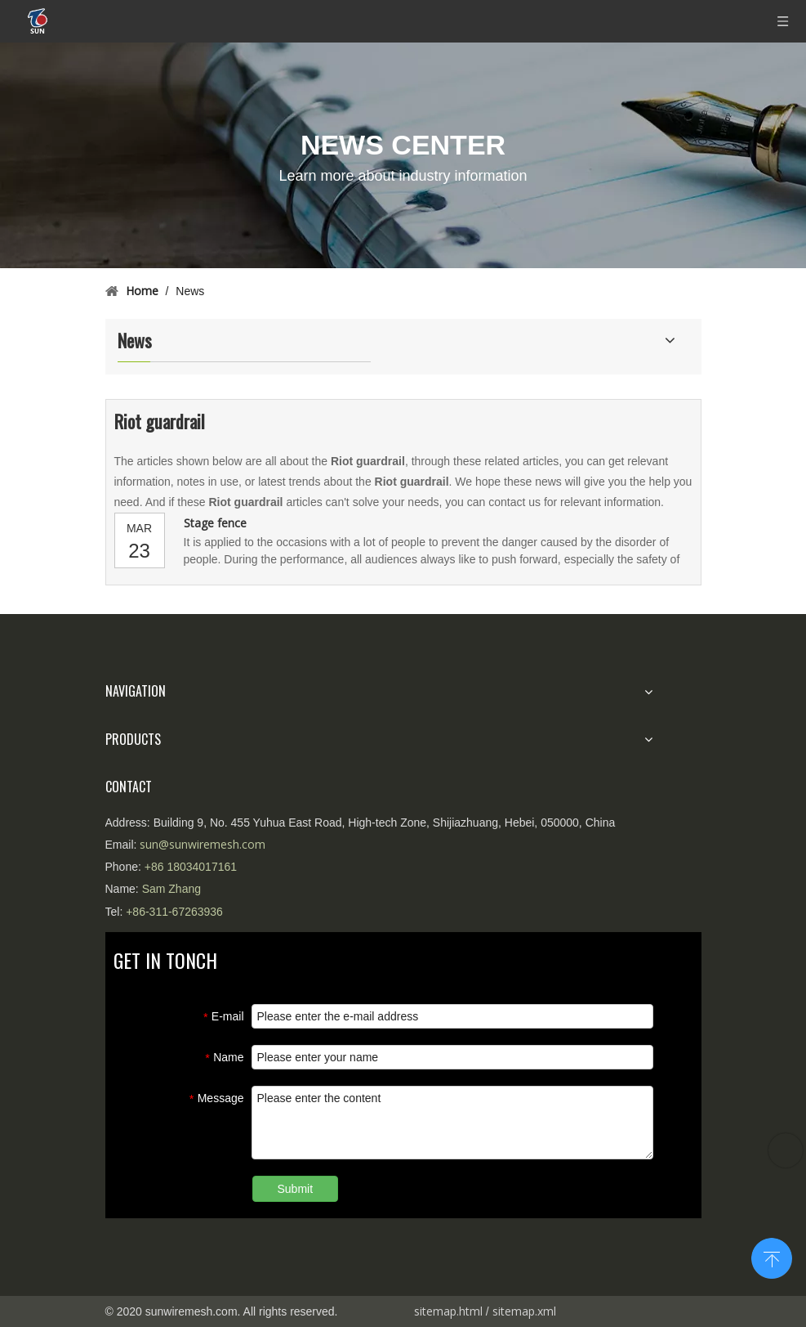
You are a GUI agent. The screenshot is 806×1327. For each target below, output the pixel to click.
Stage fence (215, 523)
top (771, 1256)
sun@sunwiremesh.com (202, 844)
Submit (296, 1188)
